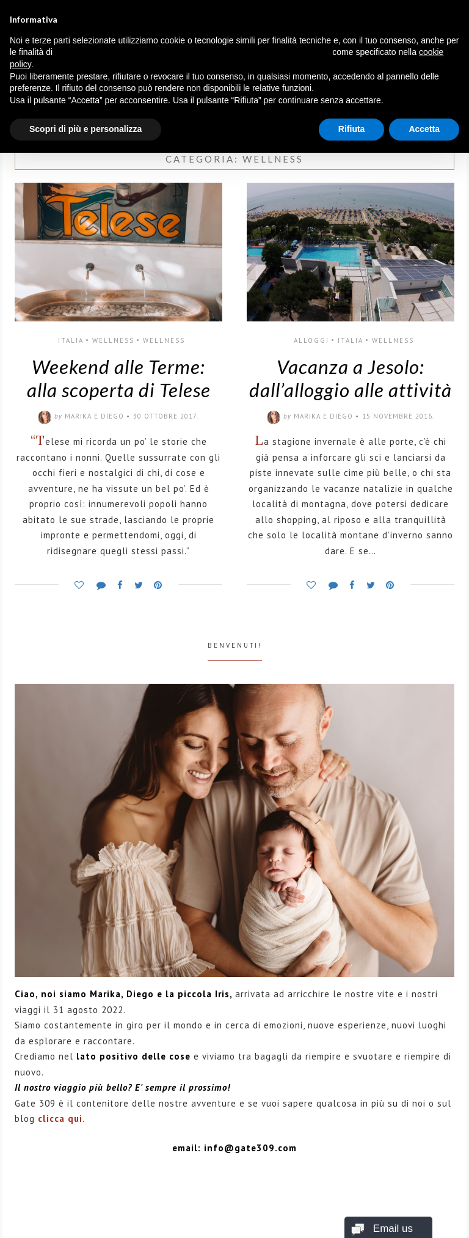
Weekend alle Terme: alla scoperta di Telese (119, 378)
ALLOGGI (311, 340)
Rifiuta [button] (351, 129)
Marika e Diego (94, 416)
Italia (71, 340)
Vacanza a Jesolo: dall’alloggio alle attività (350, 378)
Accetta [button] (424, 129)
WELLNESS (113, 340)
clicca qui (60, 1118)
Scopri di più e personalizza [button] (85, 129)
